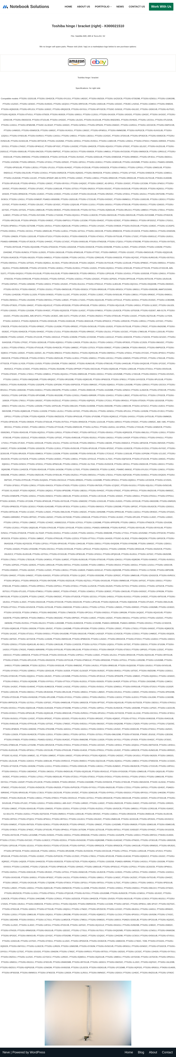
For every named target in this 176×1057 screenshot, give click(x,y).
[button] (111, 6)
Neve (6, 1052)
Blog (141, 1052)
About (153, 1052)
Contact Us (137, 6)
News (120, 6)
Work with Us (161, 6)
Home (68, 6)
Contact (167, 1052)
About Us (83, 6)
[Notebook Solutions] (26, 6)
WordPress (37, 1052)
